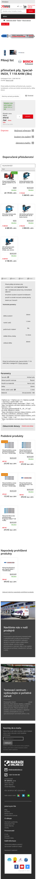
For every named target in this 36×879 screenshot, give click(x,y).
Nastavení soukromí (11, 850)
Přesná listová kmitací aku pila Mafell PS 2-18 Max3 (9, 182)
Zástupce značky (25, 143)
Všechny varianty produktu (10, 96)
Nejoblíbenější (7, 166)
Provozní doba (9, 838)
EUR (21, 6)
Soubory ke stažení (24, 136)
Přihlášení (5, 2)
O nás (6, 834)
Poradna (7, 812)
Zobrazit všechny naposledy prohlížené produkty (18, 592)
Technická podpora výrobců (13, 844)
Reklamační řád (9, 824)
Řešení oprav (9, 813)
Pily (3, 169)
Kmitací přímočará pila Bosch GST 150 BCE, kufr (26, 182)
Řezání (19, 20)
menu (5, 16)
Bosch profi (9, 80)
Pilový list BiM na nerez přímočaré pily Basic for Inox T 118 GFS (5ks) (9, 451)
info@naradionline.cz (15, 770)
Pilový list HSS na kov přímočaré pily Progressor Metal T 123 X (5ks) (9, 518)
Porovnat (30, 95)
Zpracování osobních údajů (13, 846)
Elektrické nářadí (11, 20)
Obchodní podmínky (11, 822)
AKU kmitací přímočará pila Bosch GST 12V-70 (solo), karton (26, 215)
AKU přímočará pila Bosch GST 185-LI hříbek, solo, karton (8, 248)
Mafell (14, 188)
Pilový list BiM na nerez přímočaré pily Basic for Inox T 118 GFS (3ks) (9, 484)
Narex (14, 221)
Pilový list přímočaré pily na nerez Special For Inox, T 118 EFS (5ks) (26, 451)
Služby (7, 828)
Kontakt (7, 836)
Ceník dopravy (9, 826)
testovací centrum (22, 702)
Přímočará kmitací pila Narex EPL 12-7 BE (9, 214)
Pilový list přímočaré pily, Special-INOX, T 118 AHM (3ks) (8, 569)
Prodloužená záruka (11, 815)
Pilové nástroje (26, 20)
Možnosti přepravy (24, 130)
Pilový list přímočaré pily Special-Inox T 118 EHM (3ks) (25, 484)
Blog (6, 810)
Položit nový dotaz (27, 426)
